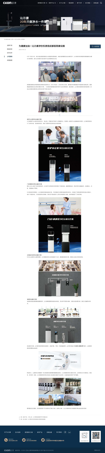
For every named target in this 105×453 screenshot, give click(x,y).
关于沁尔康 (7, 432)
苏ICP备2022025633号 (47, 450)
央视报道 (9, 60)
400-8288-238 (13, 440)
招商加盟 (49, 432)
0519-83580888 (31, 440)
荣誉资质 (9, 49)
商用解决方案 (29, 432)
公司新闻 (9, 56)
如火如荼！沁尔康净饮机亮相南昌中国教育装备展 (34, 419)
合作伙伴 (9, 53)
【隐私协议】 (97, 450)
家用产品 (39, 432)
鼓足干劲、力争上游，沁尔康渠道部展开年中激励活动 (35, 417)
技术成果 (17, 432)
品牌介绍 (9, 45)
